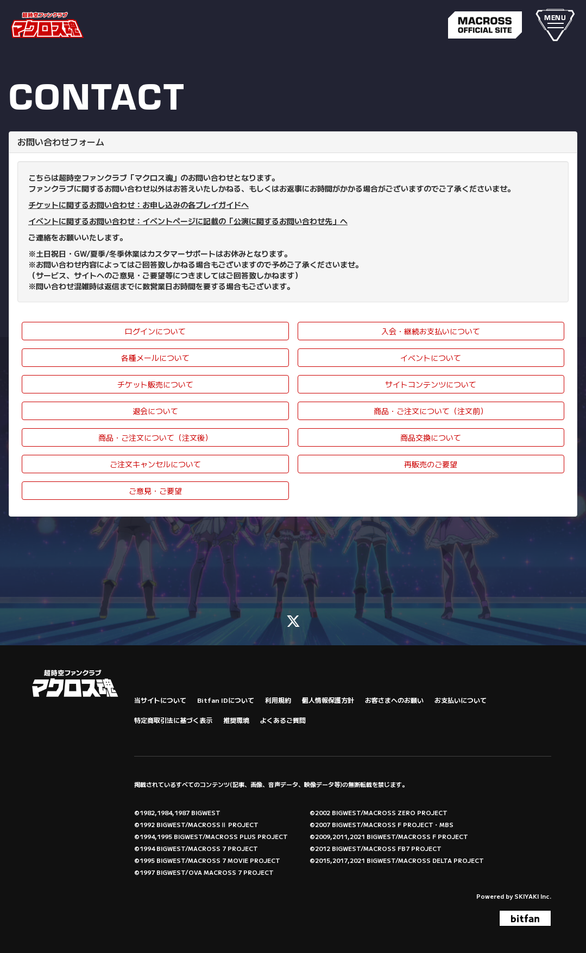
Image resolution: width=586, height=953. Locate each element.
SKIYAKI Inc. (532, 895)
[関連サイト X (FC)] (293, 620)
